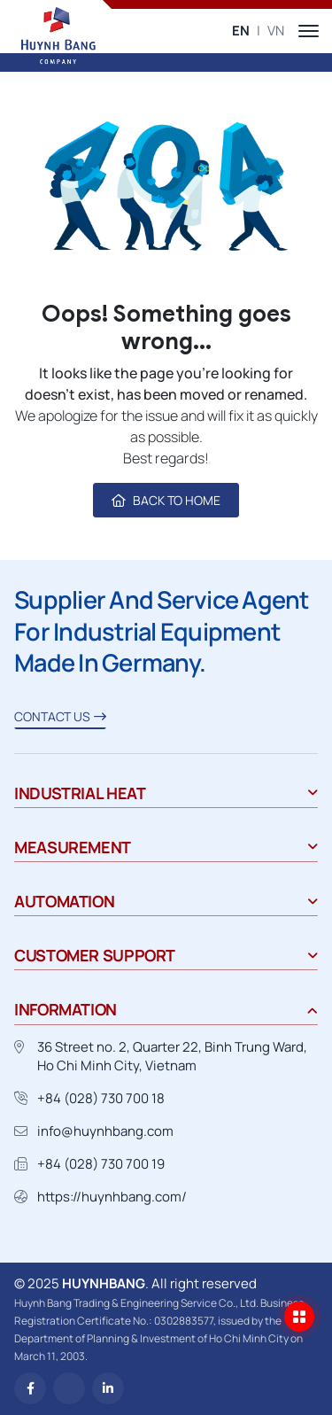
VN (275, 30)
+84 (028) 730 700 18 (101, 1098)
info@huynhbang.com (105, 1131)
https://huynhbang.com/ (112, 1196)
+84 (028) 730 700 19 (101, 1164)
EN (241, 30)
